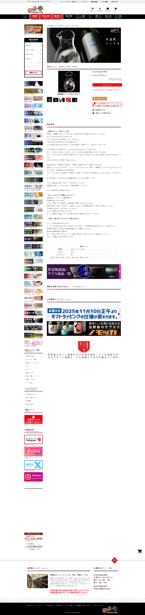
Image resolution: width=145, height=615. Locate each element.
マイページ (84, 1)
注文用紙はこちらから (34, 549)
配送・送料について (32, 397)
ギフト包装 (29, 382)
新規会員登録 (94, 1)
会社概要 (28, 401)
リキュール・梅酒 (31, 359)
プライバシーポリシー (98, 605)
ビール (28, 369)
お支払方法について (32, 394)
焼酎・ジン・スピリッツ (33, 363)
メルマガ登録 (104, 1)
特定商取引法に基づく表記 (82, 605)
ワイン (28, 366)
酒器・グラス (30, 372)
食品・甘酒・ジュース (32, 376)
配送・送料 (59, 605)
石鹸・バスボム (30, 379)
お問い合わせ (114, 1)
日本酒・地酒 (30, 356)
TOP (48, 25)
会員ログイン (75, 1)
